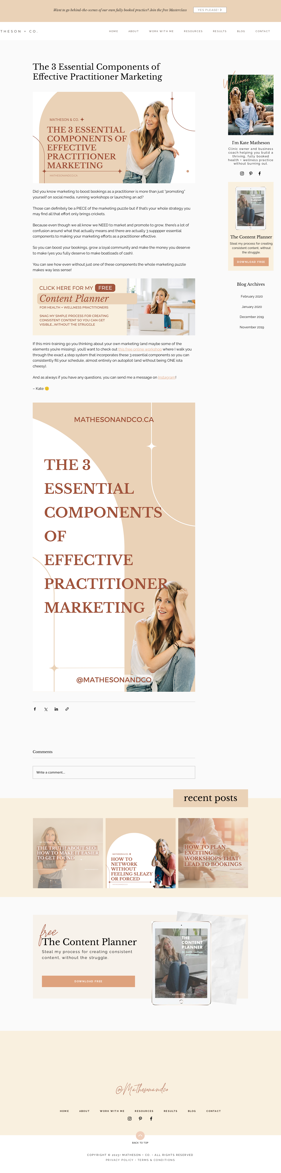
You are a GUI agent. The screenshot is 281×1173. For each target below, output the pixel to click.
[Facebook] (259, 173)
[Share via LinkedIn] (56, 709)
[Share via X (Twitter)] (45, 709)
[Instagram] (242, 173)
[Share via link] (67, 709)
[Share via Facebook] (35, 709)
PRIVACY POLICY (120, 1160)
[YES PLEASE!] (210, 10)
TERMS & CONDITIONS (156, 1160)
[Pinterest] (250, 173)
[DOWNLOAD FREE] (251, 262)
